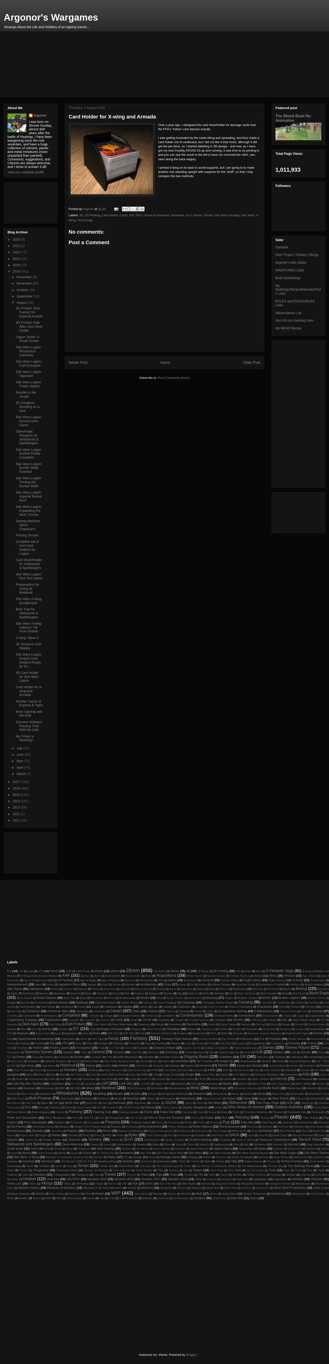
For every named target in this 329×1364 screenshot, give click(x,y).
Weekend (196, 1188)
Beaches (75, 993)
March (21, 774)
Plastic (197, 215)
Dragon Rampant (112, 1029)
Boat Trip (69, 997)
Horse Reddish (277, 1065)
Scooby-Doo (152, 1139)
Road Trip (319, 1130)
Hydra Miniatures (113, 1070)
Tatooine (271, 1161)
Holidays (174, 1065)
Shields (141, 1144)
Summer (263, 1157)
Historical (67, 1065)
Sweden (127, 1161)
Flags (148, 1043)
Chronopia (82, 1011)
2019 (17, 265)
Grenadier (96, 1057)
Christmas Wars (58, 1011)
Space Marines (199, 1148)
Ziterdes (147, 1198)
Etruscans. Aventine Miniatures (264, 1033)
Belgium (154, 993)
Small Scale (15, 1148)
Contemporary (192, 1015)
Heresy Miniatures (300, 1061)
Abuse (97, 976)
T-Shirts (182, 1161)
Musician (133, 1098)
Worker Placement (254, 1193)
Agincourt (130, 980)
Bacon (172, 989)
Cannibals (313, 1002)
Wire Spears (141, 1194)
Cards (124, 215)
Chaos (199, 1007)
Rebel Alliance (202, 1126)
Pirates (209, 1117)
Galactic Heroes (192, 1048)
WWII (59, 1198)
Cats (155, 1006)
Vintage (99, 1183)
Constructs (151, 1015)
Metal (194, 1088)
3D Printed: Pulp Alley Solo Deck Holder (29, 326)
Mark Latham (303, 1083)
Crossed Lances (198, 1019)
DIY (131, 215)
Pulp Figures (269, 1122)
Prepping (112, 1122)
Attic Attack (14, 989)
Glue (236, 1052)
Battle (14, 993)
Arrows (182, 984)
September (24, 296)
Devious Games (316, 1024)
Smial (46, 1148)
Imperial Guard (241, 1070)
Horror (223, 1065)
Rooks (86, 1135)
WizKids (186, 1193)
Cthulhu (238, 1020)
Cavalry (167, 1006)
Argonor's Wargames (51, 17)
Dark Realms (100, 1024)
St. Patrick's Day (106, 1153)
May (20, 761)
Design (286, 1024)
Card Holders (27, 1006)
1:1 (9, 971)
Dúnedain (252, 1028)
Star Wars (195, 1153)
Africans (289, 975)
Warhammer (302, 1183)
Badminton (186, 989)
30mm (175, 971)
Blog (284, 993)
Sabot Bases (218, 1135)
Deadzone (144, 1024)
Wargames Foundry (280, 1183)
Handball (313, 1057)
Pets (101, 1118)
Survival (28, 1161)
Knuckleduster (36, 1079)
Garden (68, 1052)
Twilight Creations (256, 1175)
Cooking (287, 1015)
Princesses (174, 1122)
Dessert (299, 1024)
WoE (199, 1193)
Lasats (133, 1079)
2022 (17, 252)
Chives (325, 1007)
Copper (301, 1015)
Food (211, 1043)
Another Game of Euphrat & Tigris (29, 703)
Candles (299, 1002)
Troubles (188, 1175)
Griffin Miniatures (127, 1056)
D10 (323, 1020)
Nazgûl (262, 1098)
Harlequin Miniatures (56, 1061)
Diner (34, 1029)
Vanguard (226, 1179)
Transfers (39, 1174)
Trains (25, 1175)
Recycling (252, 1126)
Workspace (299, 1193)
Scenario (74, 1139)
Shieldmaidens (124, 1144)
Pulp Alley (247, 1122)
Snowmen (84, 1148)
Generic (118, 1052)
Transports (82, 1174)
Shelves (107, 1144)
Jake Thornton (78, 1074)
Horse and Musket (249, 1065)
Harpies (75, 1061)
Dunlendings (317, 1028)
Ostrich (219, 1107)
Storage (137, 1157)
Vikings (47, 1183)
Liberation (242, 1079)
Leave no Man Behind (182, 1079)
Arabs (105, 984)
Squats (74, 1153)
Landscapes (88, 1079)
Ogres (188, 1103)
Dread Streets (154, 1029)
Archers (117, 984)
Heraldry (266, 1061)
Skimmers (277, 1144)
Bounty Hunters (175, 998)
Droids (223, 1028)
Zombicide (162, 1198)
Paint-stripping (40, 1111)
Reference (283, 1126)
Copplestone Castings (22, 1020)
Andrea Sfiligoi (230, 980)
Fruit (101, 1047)
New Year (30, 1103)
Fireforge (118, 1043)
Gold (293, 1052)
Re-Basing (131, 1126)
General (98, 1052)
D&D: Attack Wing (304, 1019)
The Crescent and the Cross (173, 1165)
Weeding (182, 1188)
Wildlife (40, 1193)
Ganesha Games (38, 1052)
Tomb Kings (216, 1170)
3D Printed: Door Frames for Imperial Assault (29, 312)
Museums (104, 1098)
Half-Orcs (262, 1056)
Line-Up (280, 1079)
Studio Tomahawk (242, 1157)
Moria (261, 1093)
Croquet (179, 1020)
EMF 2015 (113, 1033)
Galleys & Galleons (217, 1047)
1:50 (21, 971)
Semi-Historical (73, 1144)
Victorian (316, 1179)
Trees (145, 1174)
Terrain (83, 1166)
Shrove (191, 1144)
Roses (97, 1135)
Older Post (251, 363)
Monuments (220, 1093)
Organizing (55, 1107)
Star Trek (146, 1152)
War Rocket (189, 1183)
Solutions (127, 1148)
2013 (17, 807)
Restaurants (184, 1131)
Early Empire (43, 1033)
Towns (298, 1170)
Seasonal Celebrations (274, 1139)
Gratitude (48, 1057)
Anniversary (317, 980)
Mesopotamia (177, 1088)
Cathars (143, 1007)
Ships (155, 1144)
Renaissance (16, 1130)
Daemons (12, 1024)
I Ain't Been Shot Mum (176, 1070)
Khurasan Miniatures (267, 1074)
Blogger (191, 1354)
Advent (258, 975)
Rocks (11, 1135)
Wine (88, 1194)
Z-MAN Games (128, 1198)
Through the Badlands (96, 1170)
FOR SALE (226, 1043)
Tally (234, 1161)
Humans (70, 1070)
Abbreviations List (288, 313)
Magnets (180, 1083)
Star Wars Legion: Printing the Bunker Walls (29, 482)
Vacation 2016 (124, 1179)
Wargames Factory (252, 1183)
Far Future (228, 1038)
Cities (136, 1011)
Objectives (139, 1102)
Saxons (12, 1139)
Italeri (29, 1074)
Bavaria (44, 993)
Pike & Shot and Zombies (166, 1117)
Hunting (93, 1069)
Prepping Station (140, 1122)
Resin (107, 1130)
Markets (12, 1088)
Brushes (25, 1002)
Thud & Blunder (121, 1170)
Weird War (212, 1187)
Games (268, 1047)
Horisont (205, 1065)
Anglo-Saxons (277, 980)
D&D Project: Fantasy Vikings (296, 255)
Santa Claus (279, 1135)
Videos (32, 1183)
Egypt (58, 1033)
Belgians (140, 993)
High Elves (27, 1065)
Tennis (58, 1166)
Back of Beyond (143, 989)
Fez (52, 1043)
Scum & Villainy (245, 1140)
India (256, 1070)
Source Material (161, 1148)
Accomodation (133, 976)
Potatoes (59, 1122)
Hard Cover (17, 1061)
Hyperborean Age (136, 1070)
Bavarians (60, 993)
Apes (38, 984)
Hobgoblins (159, 1065)
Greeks (79, 1057)
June (20, 754)
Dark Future (75, 1024)
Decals (159, 1024)
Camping (245, 1002)
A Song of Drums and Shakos (39, 975)
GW (243, 1057)
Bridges (229, 998)
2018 (17, 271)
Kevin (247, 1074)
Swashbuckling (107, 1161)
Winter (99, 1193)
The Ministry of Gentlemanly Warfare (216, 1166)
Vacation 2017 (151, 1179)
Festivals (24, 1043)
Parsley (212, 1112)
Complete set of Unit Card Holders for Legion (27, 547)
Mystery (151, 1098)
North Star (72, 1103)
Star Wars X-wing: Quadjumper (29, 601)
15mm (98, 971)
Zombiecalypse (181, 1198)
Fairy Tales (98, 1039)
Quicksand (288, 1122)
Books (145, 997)
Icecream (198, 1070)
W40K (149, 1183)
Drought (237, 1029)
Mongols (152, 1094)
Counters (105, 1020)
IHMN (211, 1070)
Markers (321, 1084)
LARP (121, 1078)
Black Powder (268, 993)
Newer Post (78, 363)
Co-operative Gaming (232, 1011)
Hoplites (190, 1065)
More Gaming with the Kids (29, 714)
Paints (148, 1112)
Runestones (183, 1135)
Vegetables (260, 1179)
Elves (96, 1033)
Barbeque (258, 989)
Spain (262, 1148)
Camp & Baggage (167, 1002)
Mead (90, 1088)
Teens (29, 1165)
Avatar (95, 989)
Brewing (211, 997)
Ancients (207, 980)
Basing (301, 989)
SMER (35, 1148)
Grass (35, 1057)
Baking (200, 989)
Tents (70, 1166)
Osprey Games (169, 1107)
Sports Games (45, 1153)
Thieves (24, 1170)
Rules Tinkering (155, 1135)
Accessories (113, 975)
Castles (127, 1006)
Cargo (95, 1006)
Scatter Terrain (52, 1139)
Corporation (53, 1020)
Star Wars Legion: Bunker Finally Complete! (29, 454)
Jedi (155, 1074)
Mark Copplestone (281, 1084)
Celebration (184, 1006)
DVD (9, 1033)
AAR (66, 975)
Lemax (227, 1078)
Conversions (270, 1015)
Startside (281, 247)
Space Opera (223, 1148)
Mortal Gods (279, 1094)
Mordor (248, 1093)
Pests (75, 1118)
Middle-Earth (271, 1088)
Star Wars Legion (285, 1153)
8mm (259, 971)
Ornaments (112, 1107)
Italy (52, 1074)
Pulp (226, 1122)
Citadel (116, 1011)
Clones (198, 1011)
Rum (170, 1135)
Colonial (317, 1011)
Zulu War (237, 1198)
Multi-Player (17, 1098)
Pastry (236, 1112)
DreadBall (173, 1029)
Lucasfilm (145, 1084)
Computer (94, 1015)
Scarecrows (31, 1140)
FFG (139, 215)
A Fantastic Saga (280, 971)
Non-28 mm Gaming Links (294, 320)
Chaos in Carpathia (240, 1006)
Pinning (196, 1118)
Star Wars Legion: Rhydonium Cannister (29, 351)
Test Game (146, 1166)
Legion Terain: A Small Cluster (27, 339)
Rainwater (323, 1122)
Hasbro (166, 1061)
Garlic (84, 1052)
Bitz (231, 993)
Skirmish (293, 1144)
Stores (152, 1157)
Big (179, 993)
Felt (262, 1038)
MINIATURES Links (289, 270)
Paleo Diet (167, 1112)
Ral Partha (18, 1126)
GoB (258, 1052)
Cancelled (267, 1002)
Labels (51, 1079)
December (24, 277)
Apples (50, 984)
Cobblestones (263, 1011)
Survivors (47, 1161)
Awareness (110, 989)
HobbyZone (142, 1065)
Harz (155, 1061)
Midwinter (312, 1088)
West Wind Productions (290, 1187)
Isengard (13, 1074)
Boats (83, 998)
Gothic (20, 1057)
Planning (242, 1117)
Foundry (294, 1043)
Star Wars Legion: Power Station (29, 384)
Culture (271, 1019)
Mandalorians (209, 1083)
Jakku (93, 1074)
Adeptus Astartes (216, 976)
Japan (132, 1074)
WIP (115, 1193)
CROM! (147, 1019)
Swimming (146, 1161)
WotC (10, 1198)
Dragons (136, 1028)
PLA (189, 215)
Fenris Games (297, 1038)
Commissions (48, 1015)
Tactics (220, 1161)
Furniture (143, 1047)
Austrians (68, 989)
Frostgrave (83, 1047)
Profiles (201, 1122)
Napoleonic (188, 1098)
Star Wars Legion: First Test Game (29, 576)
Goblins (278, 1052)
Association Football (272, 984)
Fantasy (138, 1038)
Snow (69, 1148)
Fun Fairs (114, 1048)
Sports (26, 1153)
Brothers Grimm (316, 998)
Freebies (22, 1047)
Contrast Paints (223, 1015)
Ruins (120, 1135)
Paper (200, 1112)
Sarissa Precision (302, 1135)
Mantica (243, 1084)
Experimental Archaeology (36, 1039)
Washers (147, 1187)
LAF (62, 1078)
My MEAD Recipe (288, 328)
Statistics (98, 1157)
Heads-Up (226, 1061)
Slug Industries (316, 1144)
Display (63, 1028)
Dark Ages (30, 1024)
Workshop (277, 1193)
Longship (89, 1083)
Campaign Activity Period (218, 1002)
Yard (102, 1198)
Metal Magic (218, 1088)
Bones (111, 998)
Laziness (161, 1079)
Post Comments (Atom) (174, 378)
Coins (304, 1011)
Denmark (261, 1024)
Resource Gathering (130, 1130)
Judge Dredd (171, 1074)
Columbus (12, 1015)
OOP (290, 1103)
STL (126, 1157)
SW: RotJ (87, 1161)
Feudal (39, 1043)
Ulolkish (291, 1174)
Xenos (91, 1198)
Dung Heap (269, 1029)
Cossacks (74, 1020)
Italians (41, 1074)
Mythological (167, 1098)
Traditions (12, 1175)
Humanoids (53, 1070)
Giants (200, 1052)
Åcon (148, 975)
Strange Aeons (170, 1157)
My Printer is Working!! (25, 738)
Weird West (230, 1188)
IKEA (225, 1070)
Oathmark (119, 1103)
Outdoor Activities (288, 1107)
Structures (221, 1157)
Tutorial (224, 1175)
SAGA (234, 1135)
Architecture (148, 984)
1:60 (30, 971)
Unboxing (306, 1175)
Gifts (211, 1052)
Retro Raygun (219, 1131)
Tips (186, 1170)
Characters (264, 1006)
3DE (238, 971)
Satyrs (321, 1135)
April (20, 767)
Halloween (296, 1056)
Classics (170, 1011)
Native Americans (212, 1098)
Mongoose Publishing (175, 1093)
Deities (212, 1024)
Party (224, 1111)
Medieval (108, 1088)
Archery (130, 984)
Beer (127, 993)
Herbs (280, 1061)
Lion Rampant (304, 1078)
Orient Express (84, 1107)
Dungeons (285, 1029)
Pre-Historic (76, 1122)
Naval (247, 1098)
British (266, 997)
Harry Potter (91, 1061)
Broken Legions (289, 997)
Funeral (129, 1048)
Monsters (199, 1093)
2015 (17, 795)
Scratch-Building (200, 1139)
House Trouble (21, 1070)
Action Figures (195, 976)
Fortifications (278, 1043)
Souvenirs (180, 1148)
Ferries (11, 1043)
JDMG (144, 1074)
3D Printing (92, 215)
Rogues (43, 1135)
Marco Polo (259, 1083)
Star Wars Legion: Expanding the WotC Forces (29, 511)
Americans (190, 980)
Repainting (57, 1131)
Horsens (294, 1065)
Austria (55, 989)
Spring (62, 1152)
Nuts (105, 1103)
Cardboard (66, 1006)
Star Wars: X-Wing (26, 1157)
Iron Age (319, 1069)
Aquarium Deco (69, 984)
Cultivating (256, 1020)
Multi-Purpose (40, 1098)
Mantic (227, 1083)
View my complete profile (26, 172)
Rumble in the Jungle (26, 394)
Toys (309, 1170)
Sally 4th (263, 1135)
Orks (99, 1107)
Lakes (74, 1079)
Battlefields (29, 993)
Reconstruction (229, 1126)
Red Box (267, 1126)
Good (321, 1052)
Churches (99, 1011)
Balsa (212, 989)
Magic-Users (162, 1083)
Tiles (160, 1170)
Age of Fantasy (62, 980)
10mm (54, 971)
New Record (14, 1103)
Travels (110, 1174)
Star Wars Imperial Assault (252, 1152)
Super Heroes (281, 1157)
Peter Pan (88, 1118)
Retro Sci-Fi (239, 1130)
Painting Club (102, 1112)
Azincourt (125, 989)
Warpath (131, 1188)
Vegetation (280, 1179)
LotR (104, 1083)
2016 (17, 788)
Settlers (94, 1144)
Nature (231, 1098)
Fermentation (318, 1039)
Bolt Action (97, 998)
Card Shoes (110, 215)
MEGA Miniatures (136, 1088)
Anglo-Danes (252, 980)
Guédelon (225, 1057)
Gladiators (224, 1052)
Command (29, 1015)
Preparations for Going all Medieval (27, 588)
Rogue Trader (27, 1135)
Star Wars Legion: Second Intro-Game (29, 421)
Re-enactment (151, 1126)
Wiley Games (57, 1194)
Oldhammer (237, 1103)
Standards (126, 1153)
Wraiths (23, 1198)
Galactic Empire (165, 1047)
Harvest (144, 1061)
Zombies (199, 1198)
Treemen (131, 1175)
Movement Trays (319, 1093)
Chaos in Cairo (216, 1007)
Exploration (68, 1038)
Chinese (295, 1006)
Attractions (36, 989)
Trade (321, 1170)
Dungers (300, 1029)
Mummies (87, 1098)
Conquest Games (130, 1015)
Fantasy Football (208, 1039)
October (22, 290)
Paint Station (19, 1111)
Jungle (189, 1074)
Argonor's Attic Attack (290, 262)
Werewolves (262, 1188)
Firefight (103, 1043)
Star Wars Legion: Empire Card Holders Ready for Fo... (29, 660)
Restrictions (201, 1131)
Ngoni (44, 1102)
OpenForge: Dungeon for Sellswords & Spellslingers (27, 437)
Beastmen (102, 993)
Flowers (175, 1043)
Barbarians (239, 988)
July (19, 748)
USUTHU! (73, 1179)
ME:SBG (75, 1088)
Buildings (82, 1002)
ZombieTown (220, 1198)
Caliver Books (129, 1002)
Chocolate (16, 1011)
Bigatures (193, 993)
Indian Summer (272, 1070)
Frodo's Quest (59, 1047)
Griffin (109, 1057)
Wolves (214, 1194)
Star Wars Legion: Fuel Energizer (29, 363)
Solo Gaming (105, 1148)
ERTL (214, 1033)
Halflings (280, 1056)
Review (268, 1130)
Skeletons (260, 1144)
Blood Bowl (299, 993)
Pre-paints (93, 1122)
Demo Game (227, 1024)
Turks (211, 1174)
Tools (272, 1170)
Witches (158, 1193)
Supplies (12, 1161)
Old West (214, 1103)
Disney (46, 1029)
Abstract (85, 976)
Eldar (85, 1033)
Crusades (220, 1019)
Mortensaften (297, 1094)
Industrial (290, 1069)
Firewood (134, 1043)
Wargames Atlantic (226, 1183)
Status (112, 1157)
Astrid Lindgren (314, 984)
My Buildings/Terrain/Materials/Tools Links (298, 290)
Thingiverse (41, 1170)
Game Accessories (156, 215)
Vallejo (198, 1179)
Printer (208, 215)
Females (275, 1039)
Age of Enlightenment (36, 980)
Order (42, 1107)
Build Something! (287, 278)
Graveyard (63, 1057)
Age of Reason (111, 980)
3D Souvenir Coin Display (29, 646)
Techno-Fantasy (292, 1161)
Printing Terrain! (27, 535)
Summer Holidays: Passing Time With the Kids (29, 726)
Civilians (152, 1011)
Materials (29, 1088)
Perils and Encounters (22, 1117)
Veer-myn (242, 1179)
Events (318, 1033)
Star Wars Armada (227, 215)
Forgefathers (258, 1043)
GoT (9, 1057)
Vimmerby (82, 1183)
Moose (235, 1094)
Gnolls (247, 1052)
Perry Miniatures (55, 1117)
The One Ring (275, 1166)
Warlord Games (28, 1187)
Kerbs (236, 1074)
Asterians (295, 984)
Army (167, 984)
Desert (273, 1024)
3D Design (203, 971)
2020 (17, 259)
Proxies (214, 1122)
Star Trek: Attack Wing (170, 1152)
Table (207, 1161)
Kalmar (224, 1074)
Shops (179, 1144)
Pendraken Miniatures (256, 1112)
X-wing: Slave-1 (27, 638)
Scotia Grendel (174, 1139)
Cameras (148, 1002)
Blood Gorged (24, 998)
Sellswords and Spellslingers (30, 1144)
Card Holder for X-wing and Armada (29, 691)
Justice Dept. (208, 1074)
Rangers (64, 1126)
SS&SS (87, 1152)
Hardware (177, 215)
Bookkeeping (127, 997)
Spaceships (246, 1148)
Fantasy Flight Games (177, 1039)
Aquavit (91, 984)
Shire (167, 1144)
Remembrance (317, 1126)
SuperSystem (300, 1157)
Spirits (14, 1153)
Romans (73, 1135)
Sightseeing (221, 1144)
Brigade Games (247, 997)
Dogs (93, 1029)
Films (89, 1043)
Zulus (254, 1198)
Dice (23, 1028)
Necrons (300, 1098)
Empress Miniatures (162, 1033)
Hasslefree (182, 1061)
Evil (9, 1038)
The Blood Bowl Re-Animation (293, 118)
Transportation (62, 1174)
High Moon (48, 1065)
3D (81, 215)
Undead (29, 1179)
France (312, 1043)
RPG (109, 1135)
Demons (246, 1024)
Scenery (95, 1139)
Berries (168, 993)
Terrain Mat (107, 1165)
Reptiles (90, 1130)
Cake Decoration (105, 1002)
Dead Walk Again (122, 1024)
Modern (135, 1093)
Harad (325, 1057)
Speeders (311, 1148)
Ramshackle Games (43, 1126)
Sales (251, 1135)
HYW (154, 1069)
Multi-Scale (67, 1098)
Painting (75, 1112)
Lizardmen (57, 1083)
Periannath (318, 1111)
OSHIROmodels (131, 1107)
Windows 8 (75, 1194)
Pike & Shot (136, 1118)
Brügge (11, 1002)
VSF (124, 1183)
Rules (133, 1135)
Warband (206, 1183)
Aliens (172, 980)
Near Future (280, 1098)
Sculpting (225, 1139)
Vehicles (297, 1179)
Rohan (56, 1135)
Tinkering (174, 1170)
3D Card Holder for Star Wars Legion (27, 677)
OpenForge (307, 1103)
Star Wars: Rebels (316, 1153)
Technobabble (317, 1161)
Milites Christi (27, 1094)
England (182, 1033)
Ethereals (238, 1033)
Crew (133, 1019)
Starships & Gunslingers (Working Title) (67, 1157)
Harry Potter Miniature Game (119, 1061)
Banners (223, 989)
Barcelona (273, 989)
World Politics (317, 1194)
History (90, 1065)
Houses (38, 1070)
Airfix (161, 980)
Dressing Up (208, 1029)
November (24, 283)
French (37, 1047)
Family (113, 1039)
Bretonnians (194, 998)
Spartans (278, 1148)
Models (118, 1093)
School (115, 1140)
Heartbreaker (248, 1061)
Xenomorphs (74, 1198)
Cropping (163, 1019)
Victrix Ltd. (14, 1183)
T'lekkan (195, 1161)
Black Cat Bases (247, 993)
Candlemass (283, 1002)
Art (192, 984)
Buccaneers (60, 1002)
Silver (236, 1144)
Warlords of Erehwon (61, 1187)
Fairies (83, 1039)
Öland (200, 1103)
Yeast (112, 1198)
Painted (60, 1112)
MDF (62, 1088)
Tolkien (197, 1170)
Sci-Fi (128, 1139)
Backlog (160, 989)
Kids (305, 1074)
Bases (287, 988)
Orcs (28, 1107)
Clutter (210, 1011)
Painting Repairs (129, 1111)
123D (68, 971)
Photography (117, 1117)
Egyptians (71, 1033)
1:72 (40, 971)
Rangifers (116, 1126)
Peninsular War (296, 1111)
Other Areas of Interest (245, 1107)
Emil (142, 1033)
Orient (68, 1107)
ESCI (224, 1033)
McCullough (48, 1088)
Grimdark (148, 1056)
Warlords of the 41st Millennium (102, 1187)
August (21, 302)
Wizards (172, 1194)
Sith (246, 1144)
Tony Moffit (234, 1170)
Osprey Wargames (195, 1107)
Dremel (191, 1028)
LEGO (202, 1078)
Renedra (38, 1130)
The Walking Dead (300, 1166)
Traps (97, 1175)
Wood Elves (229, 1193)
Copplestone (317, 1015)
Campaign (188, 1002)
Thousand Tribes (66, 1170)
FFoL (78, 1043)
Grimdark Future (169, 1056)
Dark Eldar (55, 1024)
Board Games (46, 997)
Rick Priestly (287, 1130)
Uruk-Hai (53, 1179)
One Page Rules (267, 1103)
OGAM (170, 1103)
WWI (48, 1198)
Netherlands (317, 1098)
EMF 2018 (129, 1033)
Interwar (305, 1070)
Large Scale (106, 1079)
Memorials (157, 1088)
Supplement (318, 1157)
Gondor (306, 1052)
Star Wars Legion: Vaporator (29, 374)
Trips (159, 1174)
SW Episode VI (69, 1161)
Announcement (17, 984)
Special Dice (294, 1148)
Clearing (184, 1011)
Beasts (116, 993)
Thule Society (143, 1170)
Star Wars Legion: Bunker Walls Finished (29, 468)
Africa (273, 975)
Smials (57, 1148)
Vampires (212, 1179)
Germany (171, 1052)
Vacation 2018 (178, 1179)
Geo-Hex (136, 1052)
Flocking (160, 1043)
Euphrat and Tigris (297, 1033)
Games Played (297, 1047)
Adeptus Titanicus (239, 976)
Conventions (246, 1015)
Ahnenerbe (146, 980)
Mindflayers (45, 1094)
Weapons (166, 1187)
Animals (297, 980)
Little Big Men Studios (27, 1083)
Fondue (200, 1043)
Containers (168, 1015)
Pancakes (187, 1112)
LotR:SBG (126, 1083)
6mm (248, 971)
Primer (159, 1122)
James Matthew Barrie (113, 1074)
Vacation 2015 (97, 1179)
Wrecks (37, 1198)
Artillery (203, 984)
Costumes (89, 1020)
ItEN (62, 1074)
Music (118, 1098)
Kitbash (20, 1079)
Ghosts (189, 1052)
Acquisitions (166, 975)
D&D (284, 1019)
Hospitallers (309, 1065)
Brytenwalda (41, 1002)
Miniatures (67, 1093)
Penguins (278, 1112)
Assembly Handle (245, 984)
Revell (254, 1131)
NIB (55, 1102)
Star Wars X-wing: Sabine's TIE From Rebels (29, 627)
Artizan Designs (221, 984)
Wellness (246, 1188)
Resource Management (160, 1131)
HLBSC (107, 1065)
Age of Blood (309, 976)
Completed (71, 1015)
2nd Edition (160, 971)
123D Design (83, 971)
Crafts (119, 1020)
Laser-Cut (146, 1079)
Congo (108, 1015)
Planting (264, 1118)
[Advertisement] (148, 64)
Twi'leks (237, 1174)
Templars (44, 1165)
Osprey (149, 1107)
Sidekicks (204, 1144)
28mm (133, 970)
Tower (286, 1170)
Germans (153, 1052)
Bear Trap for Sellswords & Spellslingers (27, 613)
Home (165, 363)
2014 (17, 801)
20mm (114, 971)
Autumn (82, 988)
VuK (135, 1183)
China (282, 1007)
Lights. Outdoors (261, 1079)
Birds (206, 993)
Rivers (305, 1131)
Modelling (99, 1093)
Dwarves (23, 1033)
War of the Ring (168, 1183)
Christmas (33, 1011)
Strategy (193, 1157)
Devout (11, 1028)
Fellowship (246, 1038)
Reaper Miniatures (178, 1126)
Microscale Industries (245, 1088)
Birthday (219, 993)
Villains (67, 1183)
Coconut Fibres (288, 1011)
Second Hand (309, 1139)
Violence (112, 1183)
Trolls (173, 1174)
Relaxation (299, 1126)
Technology (85, 220)
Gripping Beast (196, 1057)
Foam (188, 1043)
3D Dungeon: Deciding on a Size (27, 407)
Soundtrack (142, 1148)
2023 (17, 246)
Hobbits (123, 1065)
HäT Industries (205, 1061)
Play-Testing (310, 1117)
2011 (17, 820)
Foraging (241, 1043)
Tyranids (276, 1174)
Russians (200, 1135)
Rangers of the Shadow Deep (90, 1126)
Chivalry (310, 1006)
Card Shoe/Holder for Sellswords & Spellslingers (29, 564)
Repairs (72, 1130)
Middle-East (294, 1088)
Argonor (40, 115)
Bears (88, 993)
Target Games (253, 1161)
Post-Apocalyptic (35, 1122)
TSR (200, 1174)
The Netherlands (252, 1165)
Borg (159, 998)
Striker (207, 1157)
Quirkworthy (305, 1122)
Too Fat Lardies (255, 1170)
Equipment (199, 1033)
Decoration (193, 1024)
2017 (17, 782)
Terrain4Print (126, 1165)
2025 (17, 239)
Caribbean (110, 1006)
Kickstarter (291, 1074)
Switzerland (164, 1161)
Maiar (194, 1084)
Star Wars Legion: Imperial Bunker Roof (29, 496)
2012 (17, 814)
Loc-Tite (75, 1084)
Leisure (215, 1079)
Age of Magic (88, 980)
